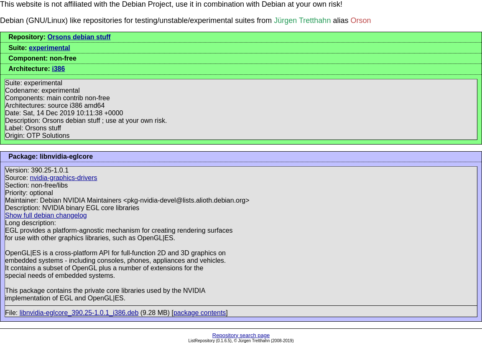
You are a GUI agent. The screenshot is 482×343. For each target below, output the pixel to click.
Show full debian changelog (46, 215)
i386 (58, 68)
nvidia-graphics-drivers (63, 177)
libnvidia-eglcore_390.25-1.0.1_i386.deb (79, 312)
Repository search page (241, 335)
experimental (49, 47)
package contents (199, 312)
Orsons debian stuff (79, 37)
